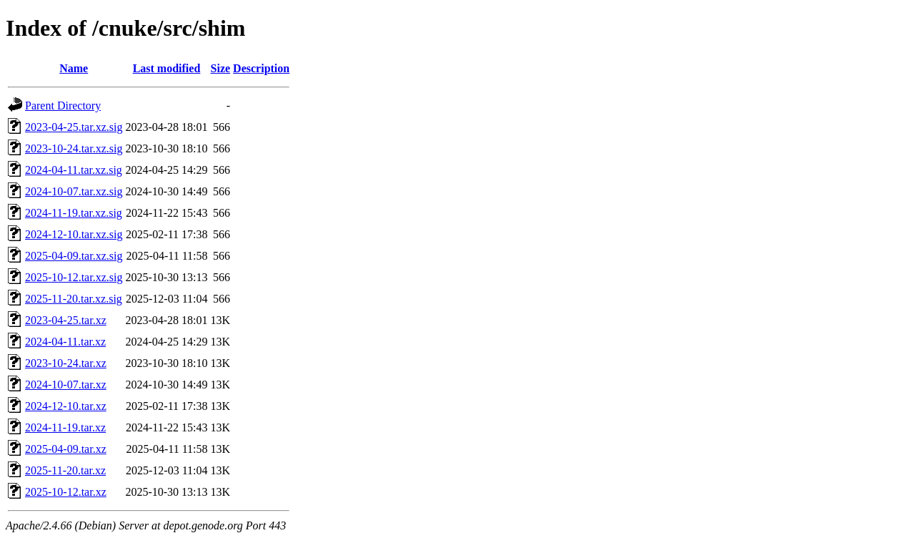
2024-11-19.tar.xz (65, 427)
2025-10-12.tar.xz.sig (73, 277)
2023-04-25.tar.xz (65, 320)
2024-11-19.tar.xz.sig (73, 213)
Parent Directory (63, 105)
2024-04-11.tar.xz (65, 342)
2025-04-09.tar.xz (65, 449)
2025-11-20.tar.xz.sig (73, 299)
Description (261, 68)
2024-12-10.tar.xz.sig (73, 234)
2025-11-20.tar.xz (65, 470)
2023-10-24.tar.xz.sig (73, 148)
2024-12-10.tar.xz (65, 406)
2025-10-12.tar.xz (65, 492)
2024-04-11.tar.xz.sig (73, 170)
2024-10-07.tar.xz (65, 384)
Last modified (167, 68)
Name (73, 68)
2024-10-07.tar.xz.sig (73, 191)
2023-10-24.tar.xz (65, 363)
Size (221, 68)
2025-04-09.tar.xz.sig (73, 256)
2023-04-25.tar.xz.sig (73, 127)
